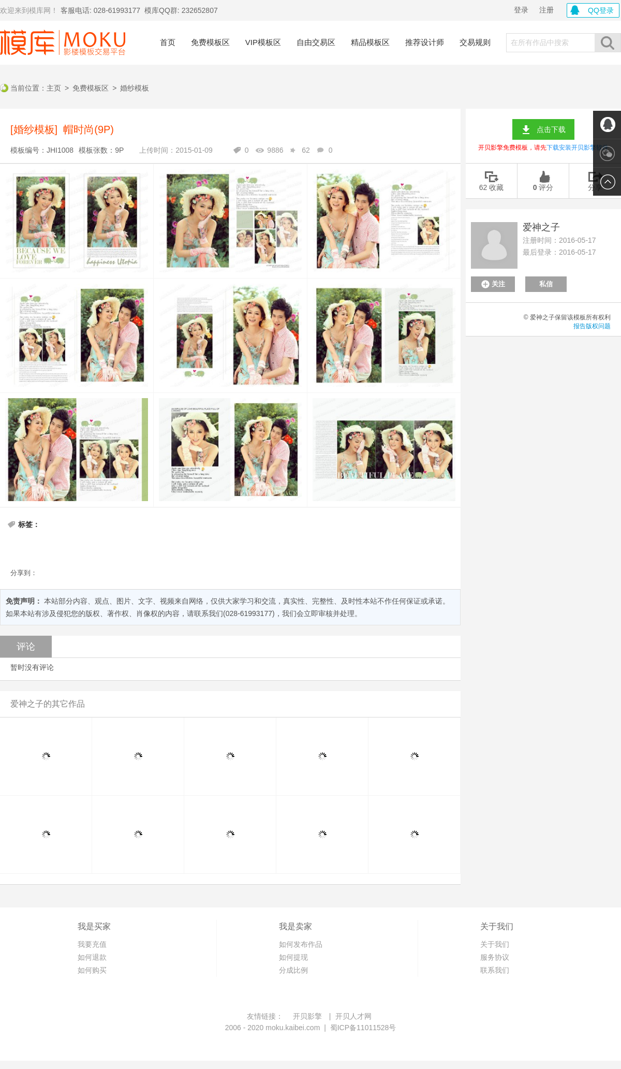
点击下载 (551, 129)
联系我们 (494, 970)
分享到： (23, 573)
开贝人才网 (353, 1016)
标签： (29, 524)
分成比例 (293, 970)
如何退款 (92, 957)
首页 (167, 42)
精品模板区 (370, 42)
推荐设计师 (424, 42)
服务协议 (494, 957)
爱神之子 (541, 227)
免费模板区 (210, 42)
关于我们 (494, 944)
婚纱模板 (134, 88)
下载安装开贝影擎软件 (577, 147)
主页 (54, 88)
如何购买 (92, 970)
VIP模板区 (263, 42)
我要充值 (92, 944)
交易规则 (475, 42)
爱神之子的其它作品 (47, 703)
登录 (521, 10)
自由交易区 (316, 42)
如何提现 (293, 957)
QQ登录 (601, 10)
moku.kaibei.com (292, 1027)
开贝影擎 (307, 1016)
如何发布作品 (300, 944)
